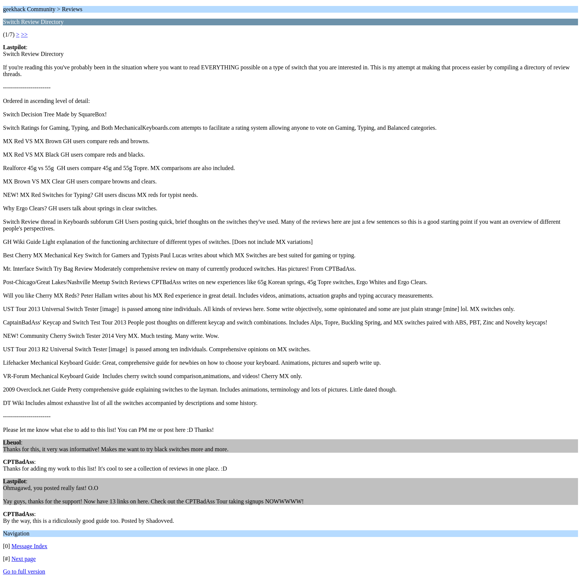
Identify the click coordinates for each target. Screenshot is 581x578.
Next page (24, 559)
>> (24, 34)
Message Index (29, 546)
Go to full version (24, 571)
